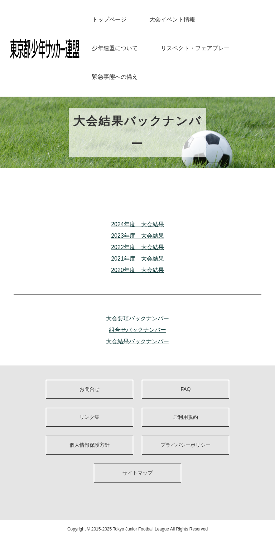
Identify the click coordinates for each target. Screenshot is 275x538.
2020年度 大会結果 (137, 270)
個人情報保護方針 (89, 445)
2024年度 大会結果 (137, 224)
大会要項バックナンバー (137, 318)
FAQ (185, 389)
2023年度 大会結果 (137, 236)
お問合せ (89, 389)
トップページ (109, 19)
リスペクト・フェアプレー (195, 48)
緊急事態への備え (115, 77)
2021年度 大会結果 (137, 259)
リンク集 (89, 417)
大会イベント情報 (172, 19)
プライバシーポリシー (185, 445)
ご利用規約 (185, 417)
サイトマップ (137, 473)
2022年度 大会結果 (137, 247)
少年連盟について (115, 48)
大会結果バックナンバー (137, 341)
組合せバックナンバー (137, 330)
